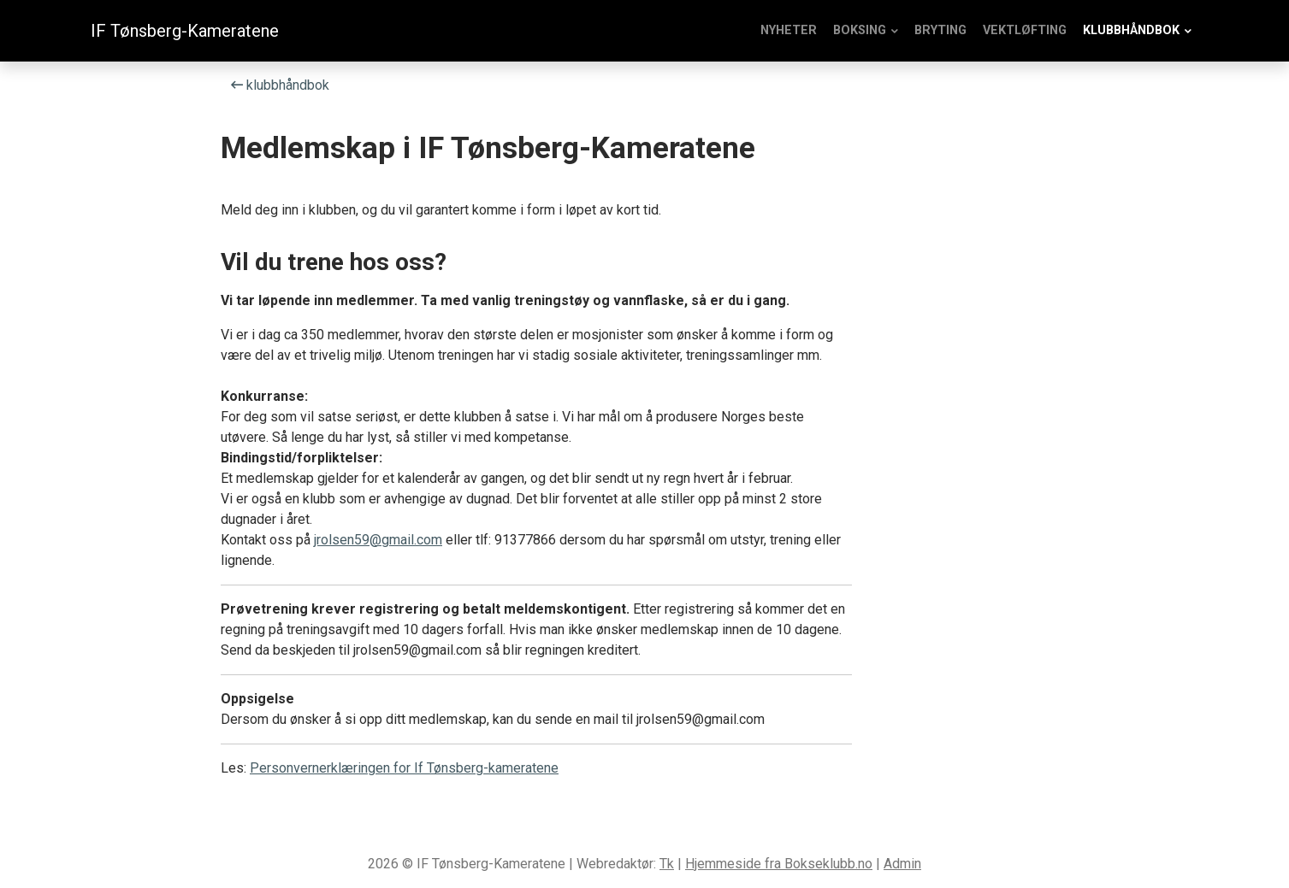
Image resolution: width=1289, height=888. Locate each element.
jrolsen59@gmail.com (378, 540)
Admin (902, 864)
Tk (666, 864)
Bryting (940, 30)
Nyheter (788, 30)
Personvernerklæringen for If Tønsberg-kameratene (404, 768)
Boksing (859, 30)
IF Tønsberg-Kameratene (185, 31)
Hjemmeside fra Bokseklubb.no (778, 864)
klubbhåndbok (1131, 30)
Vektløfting (1025, 30)
